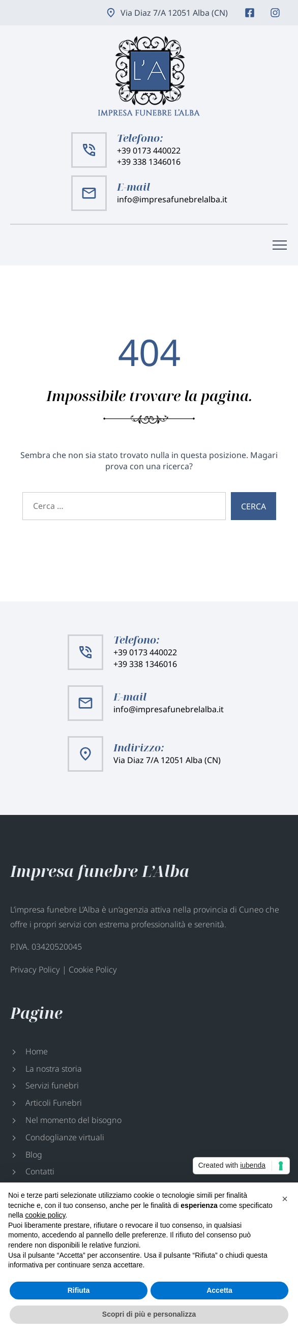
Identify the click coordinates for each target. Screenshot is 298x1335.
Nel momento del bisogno (73, 1120)
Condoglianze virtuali (64, 1137)
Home (36, 1051)
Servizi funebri (52, 1085)
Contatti (39, 1171)
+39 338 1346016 (149, 161)
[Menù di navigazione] (280, 245)
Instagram (275, 12)
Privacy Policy (35, 969)
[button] (285, 1199)
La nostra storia (53, 1068)
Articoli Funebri (53, 1102)
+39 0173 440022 (149, 150)
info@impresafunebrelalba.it (172, 199)
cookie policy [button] (45, 1215)
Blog (33, 1154)
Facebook (249, 12)
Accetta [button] (219, 1290)
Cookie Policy (93, 969)
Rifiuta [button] (79, 1290)
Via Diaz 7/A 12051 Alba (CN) (174, 12)
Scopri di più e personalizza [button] (149, 1314)
